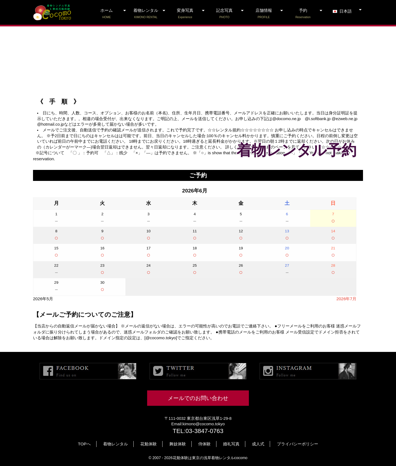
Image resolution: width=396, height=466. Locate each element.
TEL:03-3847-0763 (198, 431)
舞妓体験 (177, 444)
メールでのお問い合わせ (198, 398)
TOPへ (84, 444)
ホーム (106, 13)
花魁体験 (148, 444)
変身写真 (185, 13)
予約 (303, 13)
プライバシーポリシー (297, 444)
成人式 (258, 444)
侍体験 (204, 444)
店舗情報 (263, 13)
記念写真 (224, 13)
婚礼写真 (231, 444)
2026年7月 (346, 298)
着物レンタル (146, 13)
